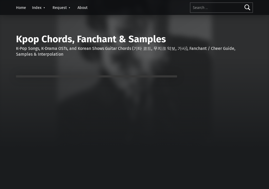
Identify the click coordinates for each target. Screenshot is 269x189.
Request (60, 7)
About (82, 7)
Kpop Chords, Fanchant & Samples (91, 39)
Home (21, 7)
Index (37, 7)
